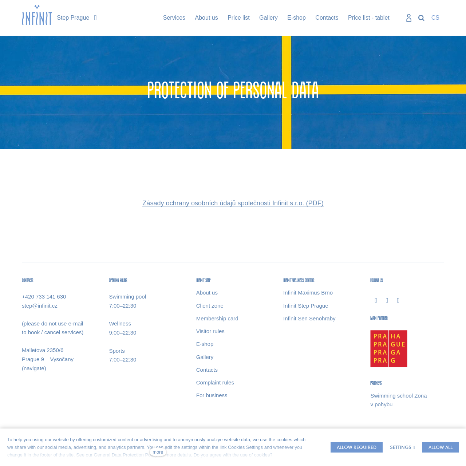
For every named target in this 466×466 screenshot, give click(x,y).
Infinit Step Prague (305, 306)
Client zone (210, 306)
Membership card (217, 318)
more (158, 452)
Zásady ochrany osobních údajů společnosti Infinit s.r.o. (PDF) (232, 203)
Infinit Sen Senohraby (309, 318)
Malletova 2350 (40, 350)
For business (212, 395)
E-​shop (205, 344)
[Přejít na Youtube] (398, 300)
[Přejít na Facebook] (376, 300)
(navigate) (34, 368)
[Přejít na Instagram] (387, 300)
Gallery (205, 357)
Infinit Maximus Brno (308, 293)
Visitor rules (210, 331)
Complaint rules (215, 383)
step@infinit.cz (40, 306)
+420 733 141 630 (44, 297)
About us (207, 293)
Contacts (207, 370)
